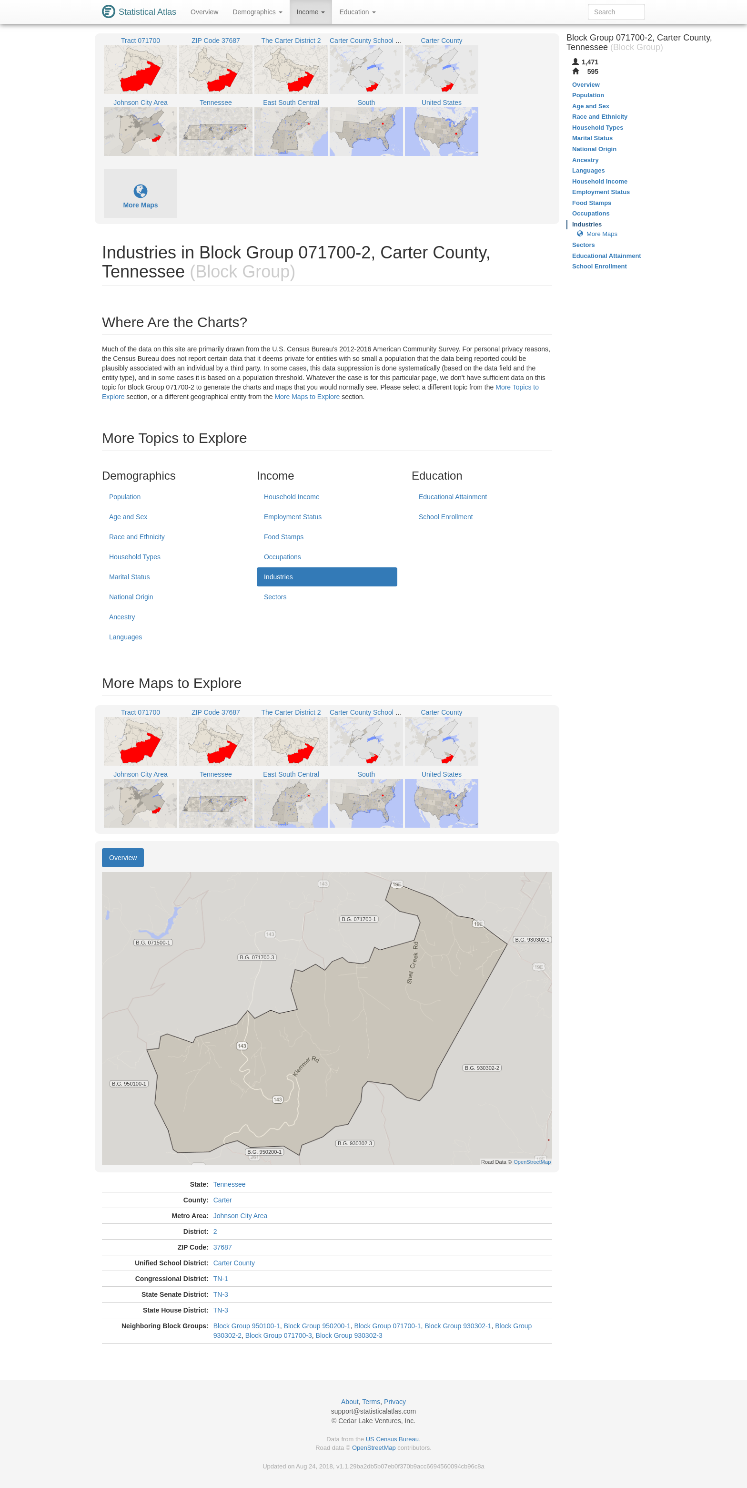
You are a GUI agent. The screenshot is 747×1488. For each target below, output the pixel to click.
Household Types (135, 557)
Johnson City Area (240, 1216)
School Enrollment (446, 517)
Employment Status (293, 517)
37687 (222, 1247)
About (350, 1402)
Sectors (275, 597)
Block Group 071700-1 (387, 1326)
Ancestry (122, 617)
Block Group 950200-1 (317, 1326)
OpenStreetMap (374, 1447)
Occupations (282, 557)
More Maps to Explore (307, 396)
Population (125, 497)
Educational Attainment (453, 497)
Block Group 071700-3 (278, 1335)
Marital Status (129, 577)
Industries (278, 577)
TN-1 (220, 1279)
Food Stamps (283, 537)
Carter (222, 1200)
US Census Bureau (392, 1439)
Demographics (257, 12)
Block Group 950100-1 (246, 1326)
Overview (204, 12)
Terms (371, 1402)
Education (357, 12)
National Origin (131, 597)
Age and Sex (128, 517)
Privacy (395, 1402)
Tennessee (229, 1184)
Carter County (234, 1263)
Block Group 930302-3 (349, 1335)
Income (311, 12)
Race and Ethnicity (137, 537)
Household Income (292, 497)
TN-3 (220, 1294)
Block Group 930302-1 (457, 1326)
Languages (125, 637)
